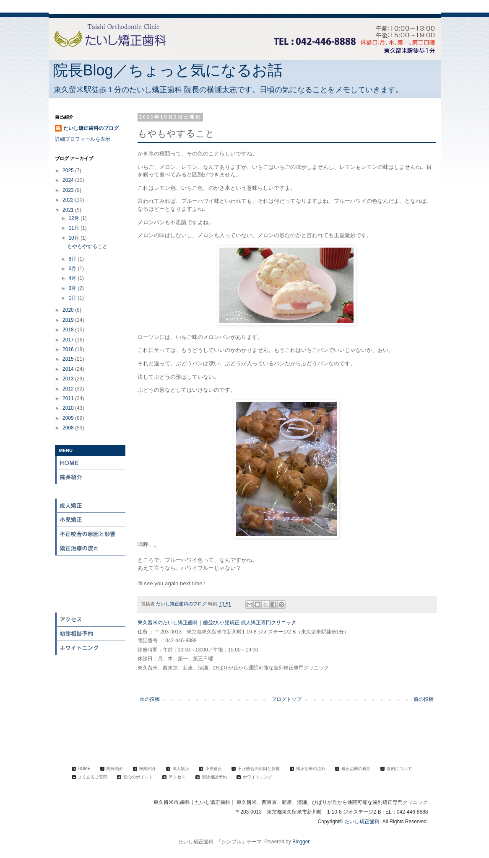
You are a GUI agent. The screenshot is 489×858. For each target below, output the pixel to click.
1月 (73, 298)
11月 (74, 228)
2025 (68, 170)
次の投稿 (150, 699)
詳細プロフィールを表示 (82, 139)
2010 (68, 408)
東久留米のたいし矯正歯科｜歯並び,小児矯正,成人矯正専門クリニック (217, 622)
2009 (68, 418)
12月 (74, 218)
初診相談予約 (90, 634)
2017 (68, 340)
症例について (90, 577)
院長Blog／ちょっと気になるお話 (168, 70)
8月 (73, 259)
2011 (68, 398)
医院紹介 (90, 491)
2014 (68, 369)
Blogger (301, 842)
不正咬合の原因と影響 (90, 534)
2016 (68, 349)
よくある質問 (90, 591)
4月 (73, 278)
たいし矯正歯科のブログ (91, 128)
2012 (68, 389)
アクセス (90, 619)
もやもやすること (87, 246)
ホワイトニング (90, 648)
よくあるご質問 (92, 777)
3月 (73, 288)
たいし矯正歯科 (362, 821)
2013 (68, 379)
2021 (68, 210)
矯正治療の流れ (90, 548)
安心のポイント (90, 605)
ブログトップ (286, 699)
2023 (68, 190)
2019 (68, 320)
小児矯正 (90, 520)
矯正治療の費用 (90, 563)
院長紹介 (90, 477)
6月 (73, 268)
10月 (74, 238)
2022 (68, 200)
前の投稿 (424, 699)
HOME (90, 463)
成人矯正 (90, 506)
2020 (68, 310)
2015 (68, 359)
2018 (68, 330)
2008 (68, 428)
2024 (68, 180)
